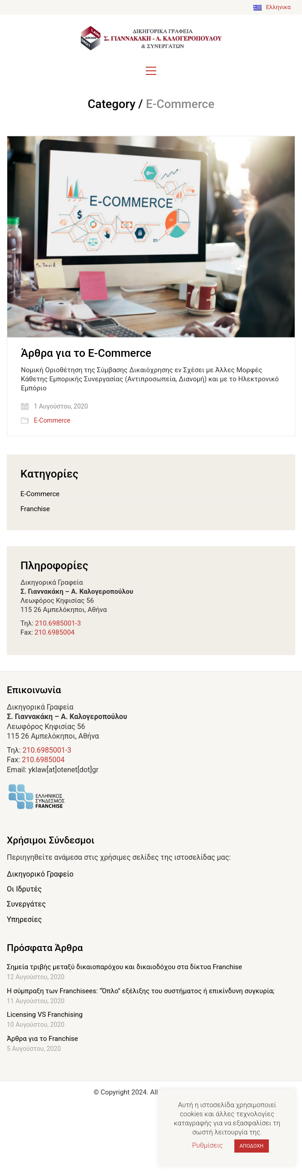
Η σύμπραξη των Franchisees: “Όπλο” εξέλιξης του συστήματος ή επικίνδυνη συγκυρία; (140, 991)
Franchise (35, 509)
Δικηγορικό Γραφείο (40, 874)
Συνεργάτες (26, 904)
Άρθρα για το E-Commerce (86, 353)
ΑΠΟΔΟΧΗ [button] (251, 1146)
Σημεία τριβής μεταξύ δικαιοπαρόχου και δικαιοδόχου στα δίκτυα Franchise (124, 967)
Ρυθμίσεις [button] (207, 1145)
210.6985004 (54, 632)
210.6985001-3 (58, 623)
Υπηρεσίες (24, 919)
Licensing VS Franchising (45, 1014)
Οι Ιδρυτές (24, 889)
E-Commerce (52, 420)
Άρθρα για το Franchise (42, 1039)
